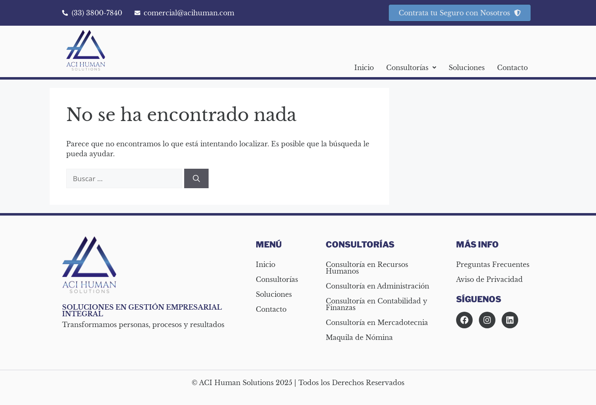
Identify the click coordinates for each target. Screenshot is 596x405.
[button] (411, 67)
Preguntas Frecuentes (492, 264)
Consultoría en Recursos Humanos (367, 267)
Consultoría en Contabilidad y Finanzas (376, 304)
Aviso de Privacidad (489, 279)
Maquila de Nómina (359, 337)
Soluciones (467, 67)
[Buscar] (196, 179)
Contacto (512, 67)
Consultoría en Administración (377, 286)
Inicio (364, 67)
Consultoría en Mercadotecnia (377, 322)
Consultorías (411, 67)
